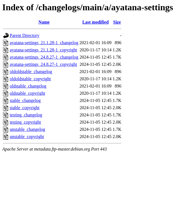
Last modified (95, 22)
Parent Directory (24, 35)
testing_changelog (26, 114)
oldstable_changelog (28, 86)
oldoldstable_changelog (31, 71)
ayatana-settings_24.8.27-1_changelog (44, 57)
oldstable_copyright (27, 93)
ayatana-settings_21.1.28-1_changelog (44, 42)
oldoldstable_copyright (30, 78)
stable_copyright (25, 107)
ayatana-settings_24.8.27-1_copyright (43, 64)
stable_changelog (25, 100)
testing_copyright (25, 122)
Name (44, 22)
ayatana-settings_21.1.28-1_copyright (43, 50)
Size (117, 22)
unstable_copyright (27, 136)
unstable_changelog (27, 129)
